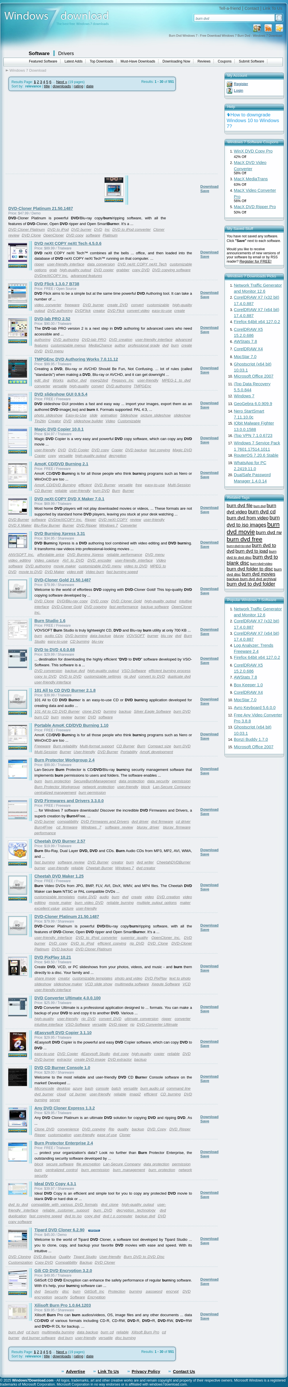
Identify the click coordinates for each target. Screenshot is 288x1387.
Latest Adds (73, 61)
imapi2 (135, 1094)
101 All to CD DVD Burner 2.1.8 (65, 690)
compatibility (67, 821)
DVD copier (103, 270)
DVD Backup (45, 1257)
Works (58, 380)
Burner (128, 491)
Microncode (44, 1088)
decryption (117, 456)
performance (45, 833)
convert (137, 305)
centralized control (62, 1170)
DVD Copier (78, 450)
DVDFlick (83, 310)
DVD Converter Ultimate (157, 1024)
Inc (107, 229)
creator (99, 310)
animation (109, 415)
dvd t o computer (117, 1216)
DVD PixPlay (156, 978)
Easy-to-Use (76, 415)
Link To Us (272, 8)
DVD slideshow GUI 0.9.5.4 (60, 394)
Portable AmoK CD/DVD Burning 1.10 (71, 725)
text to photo (180, 978)
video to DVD (135, 566)
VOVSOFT (135, 636)
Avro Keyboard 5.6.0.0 (255, 707)
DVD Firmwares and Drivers (105, 821)
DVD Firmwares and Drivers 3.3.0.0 (69, 800)
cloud (61, 1094)
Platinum (110, 235)
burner (152, 636)
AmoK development (156, 752)
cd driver (183, 821)
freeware (72, 305)
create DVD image (89, 1059)
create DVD (117, 305)
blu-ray (97, 641)
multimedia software (132, 984)
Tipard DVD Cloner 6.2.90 (59, 1230)
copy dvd (92, 1216)
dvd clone (109, 1204)
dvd (165, 345)
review (13, 235)
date (89, 86)
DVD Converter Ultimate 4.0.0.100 (67, 998)
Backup (86, 1262)
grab (53, 270)
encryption (43, 1297)
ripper (39, 264)
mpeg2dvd (99, 380)
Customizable (129, 421)
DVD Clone (31, 235)
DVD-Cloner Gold (66, 607)
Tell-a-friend (230, 8)
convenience (68, 1129)
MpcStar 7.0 (245, 356)
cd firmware (66, 827)
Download (209, 186)
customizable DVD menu (100, 566)
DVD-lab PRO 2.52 (52, 319)
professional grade (144, 345)
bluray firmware (177, 827)
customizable (158, 305)
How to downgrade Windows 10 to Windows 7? (253, 120)
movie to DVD (30, 572)
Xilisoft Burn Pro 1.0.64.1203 (62, 1305)
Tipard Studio (85, 1257)
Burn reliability (65, 746)
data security (158, 781)
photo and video (128, 978)
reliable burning (120, 902)
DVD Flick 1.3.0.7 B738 (56, 284)
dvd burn (65, 1338)
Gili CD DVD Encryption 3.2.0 (63, 1270)
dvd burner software (39, 1338)
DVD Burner (105, 485)
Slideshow (129, 415)
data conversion (101, 264)
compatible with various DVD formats (64, 1204)
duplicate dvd (179, 676)
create (179, 310)
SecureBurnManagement (95, 781)
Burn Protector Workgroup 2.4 (64, 760)
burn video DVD (89, 902)
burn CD (41, 717)
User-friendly (84, 752)
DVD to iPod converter (131, 229)
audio (104, 897)
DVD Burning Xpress (85, 554)
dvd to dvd (18, 1204)
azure (77, 1088)
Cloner (158, 229)
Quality (64, 1257)
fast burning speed (122, 572)
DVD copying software (171, 270)
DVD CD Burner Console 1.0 (62, 1067)
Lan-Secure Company (172, 787)
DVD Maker (54, 572)
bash (89, 1088)
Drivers (66, 53)
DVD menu (54, 351)
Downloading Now (176, 61)
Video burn (95, 572)
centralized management (55, 792)
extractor (64, 1059)
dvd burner (44, 1094)
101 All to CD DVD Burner (57, 711)
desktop (63, 1088)
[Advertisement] (53, 146)
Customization (20, 1262)
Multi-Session (179, 485)
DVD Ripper (87, 525)
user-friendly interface (65, 264)
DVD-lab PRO (94, 339)
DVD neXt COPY (113, 519)
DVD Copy (156, 1129)
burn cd (107, 1332)
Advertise (75, 1371)
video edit (75, 572)
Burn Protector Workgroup (57, 787)
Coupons (225, 61)
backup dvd (75, 671)
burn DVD (101, 491)
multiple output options (157, 902)
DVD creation (120, 339)
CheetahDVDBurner (173, 862)
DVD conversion (48, 671)
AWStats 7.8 (245, 341)
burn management (129, 1170)
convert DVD (110, 1019)
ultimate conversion (141, 1019)
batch (116, 1088)
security (61, 1297)
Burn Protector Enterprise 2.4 (63, 1143)
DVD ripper (118, 1024)
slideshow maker (68, 984)
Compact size (159, 746)
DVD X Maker (20, 525)
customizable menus (68, 345)
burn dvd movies (258, 574)
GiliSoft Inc (94, 1291)
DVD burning (76, 636)
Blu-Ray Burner (47, 525)
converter (42, 386)
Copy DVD (44, 1262)
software (93, 235)
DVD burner (81, 229)
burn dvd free (244, 539)
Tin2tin (40, 421)
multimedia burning (58, 1332)
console (102, 1088)
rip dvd (130, 676)
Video (110, 421)
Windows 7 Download (27, 70)
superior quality (134, 937)
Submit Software (251, 61)
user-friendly (147, 380)
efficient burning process (170, 671)
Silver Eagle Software (152, 711)
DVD (98, 229)
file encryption (88, 1164)
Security (51, 1291)
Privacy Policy (146, 1371)
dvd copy (121, 1054)
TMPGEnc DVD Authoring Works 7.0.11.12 (76, 359)
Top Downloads (101, 61)
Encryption (96, 1297)
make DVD (87, 897)
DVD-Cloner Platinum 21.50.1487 (40, 208)
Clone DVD (44, 1129)
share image (45, 978)
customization (60, 1135)
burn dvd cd (262, 512)
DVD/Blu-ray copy (72, 601)
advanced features (86, 276)
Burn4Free (43, 827)
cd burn (32, 1332)
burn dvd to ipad (252, 551)
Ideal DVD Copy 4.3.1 (55, 1183)
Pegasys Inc (123, 380)
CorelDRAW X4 (248, 349)
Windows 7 (108, 525)
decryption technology (135, 1210)
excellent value (47, 908)
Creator (54, 421)
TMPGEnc (142, 386)
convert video (138, 310)
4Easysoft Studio (95, 1054)
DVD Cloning (19, 1257)
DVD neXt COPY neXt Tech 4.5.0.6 (67, 243)
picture (68, 908)
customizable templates (54, 897)
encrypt (172, 1291)
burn (175, 345)
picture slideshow (156, 415)
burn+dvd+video (261, 563)
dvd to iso (73, 1216)
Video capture (46, 560)
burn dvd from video (248, 518)
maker (185, 902)
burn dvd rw (269, 532)
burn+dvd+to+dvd (239, 546)
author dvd (76, 380)
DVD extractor (120, 1059)
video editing (19, 560)
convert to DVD (151, 676)
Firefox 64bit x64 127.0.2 (257, 321)
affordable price (50, 554)
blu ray (167, 636)
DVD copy (74, 235)
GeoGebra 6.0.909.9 (253, 403)
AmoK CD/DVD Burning (55, 485)
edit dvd (41, 380)
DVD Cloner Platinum (26, 229)
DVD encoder (99, 560)
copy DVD (141, 270)
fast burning (44, 862)
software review (119, 827)
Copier (117, 450)
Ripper (90, 519)
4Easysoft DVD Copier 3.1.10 (63, 1032)
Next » (61, 82)
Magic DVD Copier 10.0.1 (59, 429)
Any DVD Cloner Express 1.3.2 (64, 1108)
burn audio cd (152, 1088)
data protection (131, 781)
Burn (116, 491)
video (149, 897)
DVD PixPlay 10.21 (52, 957)
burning (109, 711)
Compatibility (66, 1262)
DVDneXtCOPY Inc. (51, 276)
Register (241, 84)
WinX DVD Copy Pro (253, 151)
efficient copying (112, 943)
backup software (155, 607)
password (154, 1291)
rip (132, 1024)
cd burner (77, 1094)
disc (65, 1291)
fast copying (159, 450)
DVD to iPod (57, 229)
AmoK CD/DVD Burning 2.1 (61, 464)
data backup (100, 636)
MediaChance (100, 345)
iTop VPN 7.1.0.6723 (253, 435)
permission (181, 781)
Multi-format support (97, 746)
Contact (251, 8)
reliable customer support (65, 1210)
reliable (61, 491)
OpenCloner (53, 235)
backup (125, 711)
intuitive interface (48, 1024)
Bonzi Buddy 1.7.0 (251, 739)
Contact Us (184, 1371)
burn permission (92, 792)
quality (123, 1129)
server (55, 1100)
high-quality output (75, 270)
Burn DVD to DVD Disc (144, 1257)
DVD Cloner (105, 1262)
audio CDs (54, 636)
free (139, 485)
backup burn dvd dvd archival (251, 579)
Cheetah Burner (99, 868)
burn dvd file (239, 505)
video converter (47, 305)
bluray (118, 636)
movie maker (65, 566)
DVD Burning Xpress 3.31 (59, 533)
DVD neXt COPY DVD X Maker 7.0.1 (69, 499)
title (47, 86)
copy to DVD (45, 676)
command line (178, 1088)
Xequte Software (166, 984)
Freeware (42, 746)
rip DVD (137, 943)
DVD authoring (59, 310)
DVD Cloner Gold (126, 601)
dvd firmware (162, 821)
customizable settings (102, 676)
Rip (111, 1129)
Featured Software (43, 61)
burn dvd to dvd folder (251, 584)
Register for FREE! (256, 261)
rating (78, 86)
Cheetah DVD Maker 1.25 (59, 876)
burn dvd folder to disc (250, 568)
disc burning (125, 1338)
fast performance (123, 607)
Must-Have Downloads (138, 61)
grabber (123, 270)
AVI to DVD (73, 560)
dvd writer (145, 862)
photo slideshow (48, 415)
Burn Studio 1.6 (49, 620)
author (120, 345)
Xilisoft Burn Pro (145, 1332)
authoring (42, 339)
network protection (98, 787)
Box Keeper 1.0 (248, 685)
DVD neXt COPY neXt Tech (142, 264)
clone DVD (91, 711)
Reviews (203, 61)
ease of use (107, 1135)
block (145, 787)
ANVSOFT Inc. (21, 554)
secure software (60, 1164)
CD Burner (43, 491)
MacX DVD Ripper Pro (255, 206)
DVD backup (136, 450)
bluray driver (148, 827)
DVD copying (95, 607)
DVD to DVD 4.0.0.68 (54, 649)
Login (238, 90)
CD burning (79, 641)
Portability (129, 752)
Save (204, 191)
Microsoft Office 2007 (253, 376)
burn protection (57, 781)
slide (93, 415)
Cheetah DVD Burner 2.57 (59, 841)
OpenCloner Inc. (165, 937)
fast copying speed (45, 1216)
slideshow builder (88, 421)
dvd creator (146, 868)
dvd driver (140, 821)
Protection (116, 1291)
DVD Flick (115, 310)
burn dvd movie (253, 528)
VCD (187, 984)
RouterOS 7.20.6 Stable (256, 455)
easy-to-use (162, 310)
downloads (62, 86)
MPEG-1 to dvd (176, 380)
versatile (60, 386)
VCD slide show (98, 984)
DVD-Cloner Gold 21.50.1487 (62, 580)
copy (52, 456)
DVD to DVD (70, 676)
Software (39, 53)
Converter (128, 525)
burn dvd (15, 1332)
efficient (85, 485)
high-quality (79, 386)
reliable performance (124, 554)
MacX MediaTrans (251, 179)
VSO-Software (134, 671)
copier (159, 1054)
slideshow (182, 415)
